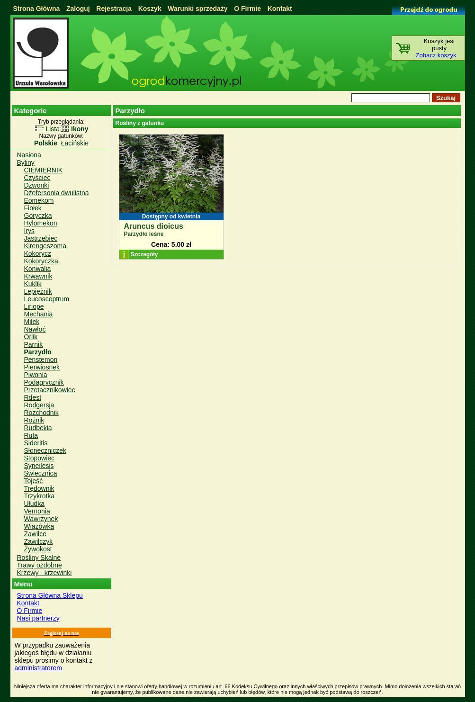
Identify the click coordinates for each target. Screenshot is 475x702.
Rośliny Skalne (39, 557)
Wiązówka (39, 526)
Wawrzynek (41, 518)
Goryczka (38, 215)
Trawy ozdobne (39, 565)
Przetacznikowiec (49, 390)
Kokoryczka (41, 261)
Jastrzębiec (41, 238)
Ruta (31, 435)
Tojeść (33, 481)
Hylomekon (40, 223)
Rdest (33, 397)
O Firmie (247, 8)
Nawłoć (35, 329)
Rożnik (34, 420)
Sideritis (36, 443)
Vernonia (37, 511)
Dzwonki (36, 185)
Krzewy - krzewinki (44, 572)
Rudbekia (38, 428)
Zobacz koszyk (436, 55)
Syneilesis (39, 465)
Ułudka (34, 503)
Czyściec (37, 177)
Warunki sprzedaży (197, 8)
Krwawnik (38, 276)
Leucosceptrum (47, 299)
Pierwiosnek (42, 367)
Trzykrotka (39, 496)
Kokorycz (38, 253)
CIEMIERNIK (43, 170)
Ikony (80, 129)
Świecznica (40, 473)
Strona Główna (36, 8)
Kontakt (280, 8)
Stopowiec (39, 458)
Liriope (34, 306)
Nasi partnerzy (38, 618)
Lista (52, 129)
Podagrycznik (44, 382)
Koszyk (149, 8)
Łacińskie (75, 143)
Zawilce (35, 534)
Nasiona (29, 155)
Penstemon (41, 359)
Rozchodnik (41, 412)
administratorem (38, 668)
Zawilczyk (38, 541)
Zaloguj (78, 8)
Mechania (38, 314)
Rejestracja (114, 8)
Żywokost (38, 549)
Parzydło (38, 352)
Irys (29, 230)
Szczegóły (144, 254)
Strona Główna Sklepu (50, 595)
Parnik (33, 344)
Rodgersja (39, 405)
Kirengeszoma (45, 246)
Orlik (31, 337)
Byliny (26, 162)
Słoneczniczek (45, 450)
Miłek (32, 321)
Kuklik (33, 284)
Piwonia (35, 374)
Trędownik (39, 488)
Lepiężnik (38, 291)
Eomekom (39, 200)
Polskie (45, 143)
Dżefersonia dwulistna (56, 193)
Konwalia (37, 268)
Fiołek (33, 208)
